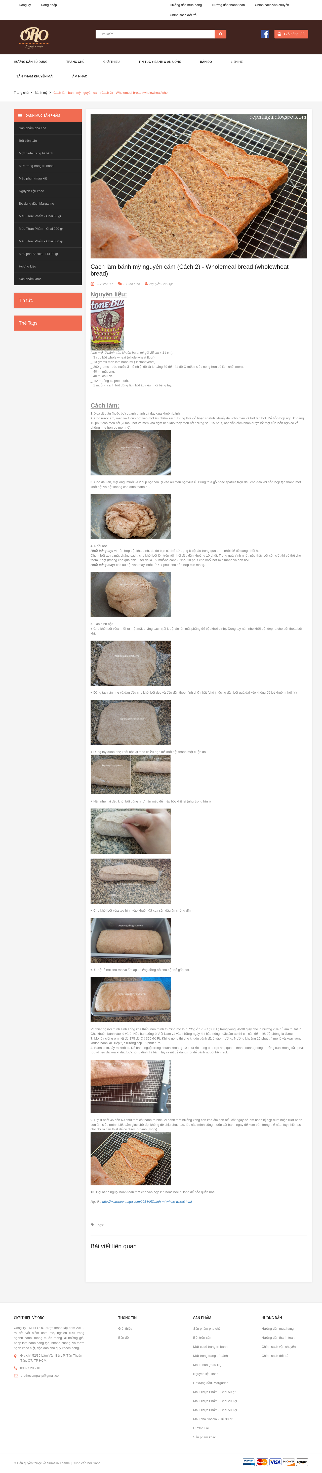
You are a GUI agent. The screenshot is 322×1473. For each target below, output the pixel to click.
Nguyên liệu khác (31, 191)
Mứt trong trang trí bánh (36, 166)
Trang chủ (75, 62)
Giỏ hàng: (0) (294, 34)
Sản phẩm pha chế (32, 128)
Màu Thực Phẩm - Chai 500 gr (41, 241)
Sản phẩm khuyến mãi (34, 76)
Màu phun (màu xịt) (33, 178)
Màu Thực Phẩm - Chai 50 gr (40, 216)
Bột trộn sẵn (28, 141)
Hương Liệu (27, 266)
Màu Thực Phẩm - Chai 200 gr (41, 229)
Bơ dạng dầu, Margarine (36, 203)
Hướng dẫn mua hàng (186, 5)
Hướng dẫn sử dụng (31, 62)
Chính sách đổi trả (183, 15)
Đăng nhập (49, 5)
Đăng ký (25, 5)
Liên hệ (237, 62)
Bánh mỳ (40, 93)
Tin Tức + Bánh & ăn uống (160, 62)
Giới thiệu (111, 62)
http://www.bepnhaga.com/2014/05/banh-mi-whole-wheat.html (147, 1201)
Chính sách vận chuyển (272, 5)
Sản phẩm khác (30, 279)
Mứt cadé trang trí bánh (36, 153)
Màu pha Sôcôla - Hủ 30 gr (38, 254)
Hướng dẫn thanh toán (228, 5)
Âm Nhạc (79, 76)
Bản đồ (206, 62)
